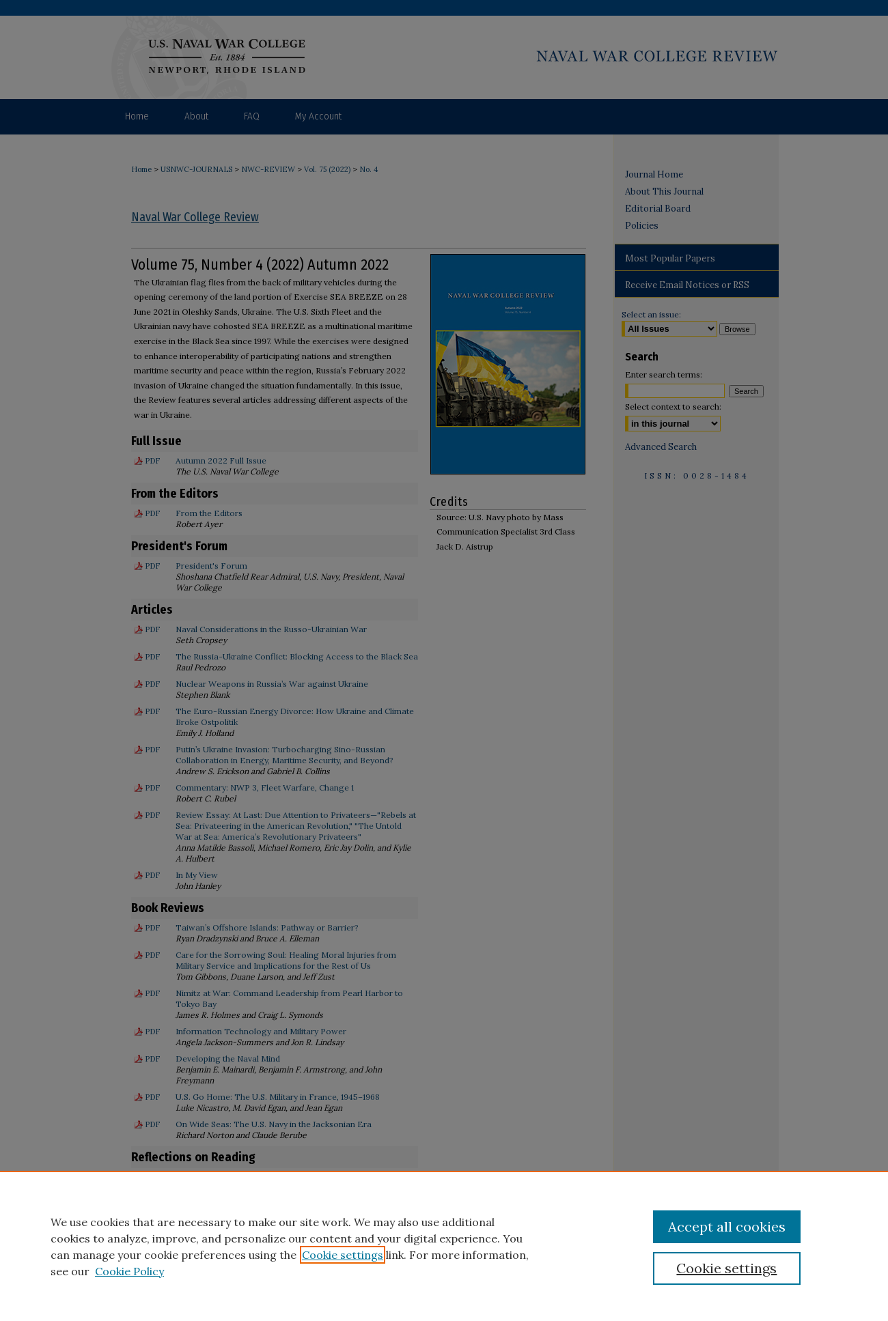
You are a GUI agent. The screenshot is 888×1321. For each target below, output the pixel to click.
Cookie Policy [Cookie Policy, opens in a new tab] (129, 1271)
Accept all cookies (727, 1226)
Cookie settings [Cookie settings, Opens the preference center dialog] (726, 1268)
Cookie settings (342, 1255)
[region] (444, 1246)
